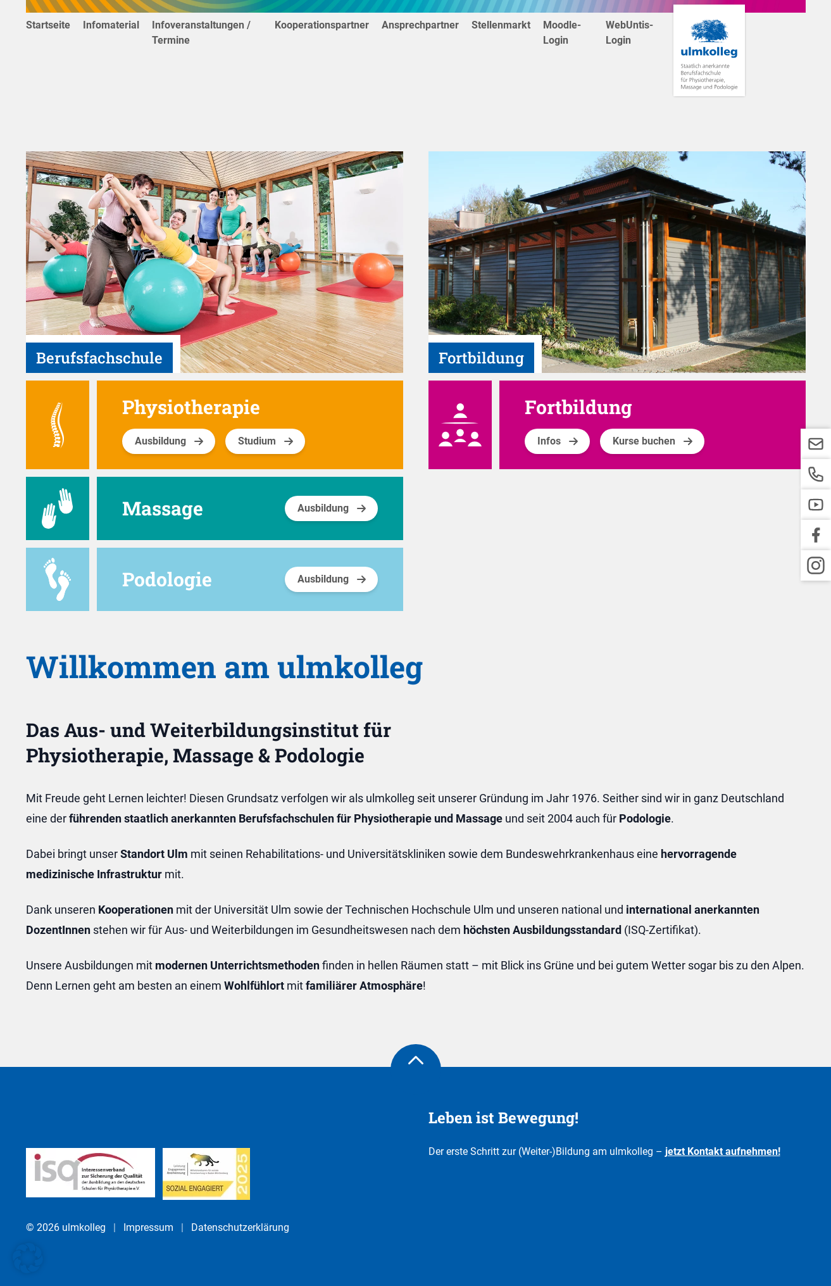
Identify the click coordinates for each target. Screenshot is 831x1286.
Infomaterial (111, 25)
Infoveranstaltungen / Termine (201, 32)
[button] (28, 1258)
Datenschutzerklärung (240, 1227)
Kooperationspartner (322, 25)
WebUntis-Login (629, 32)
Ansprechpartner (420, 25)
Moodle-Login (562, 32)
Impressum (148, 1227)
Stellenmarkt (501, 25)
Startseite (48, 25)
